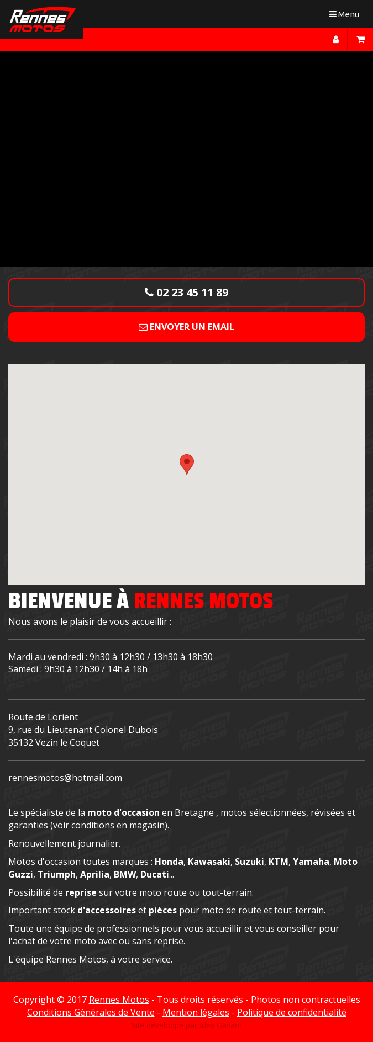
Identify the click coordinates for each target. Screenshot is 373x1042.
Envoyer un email (186, 327)
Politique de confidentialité (291, 1012)
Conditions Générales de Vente (91, 1012)
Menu (347, 16)
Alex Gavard (220, 1025)
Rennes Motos (119, 999)
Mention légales (195, 1012)
